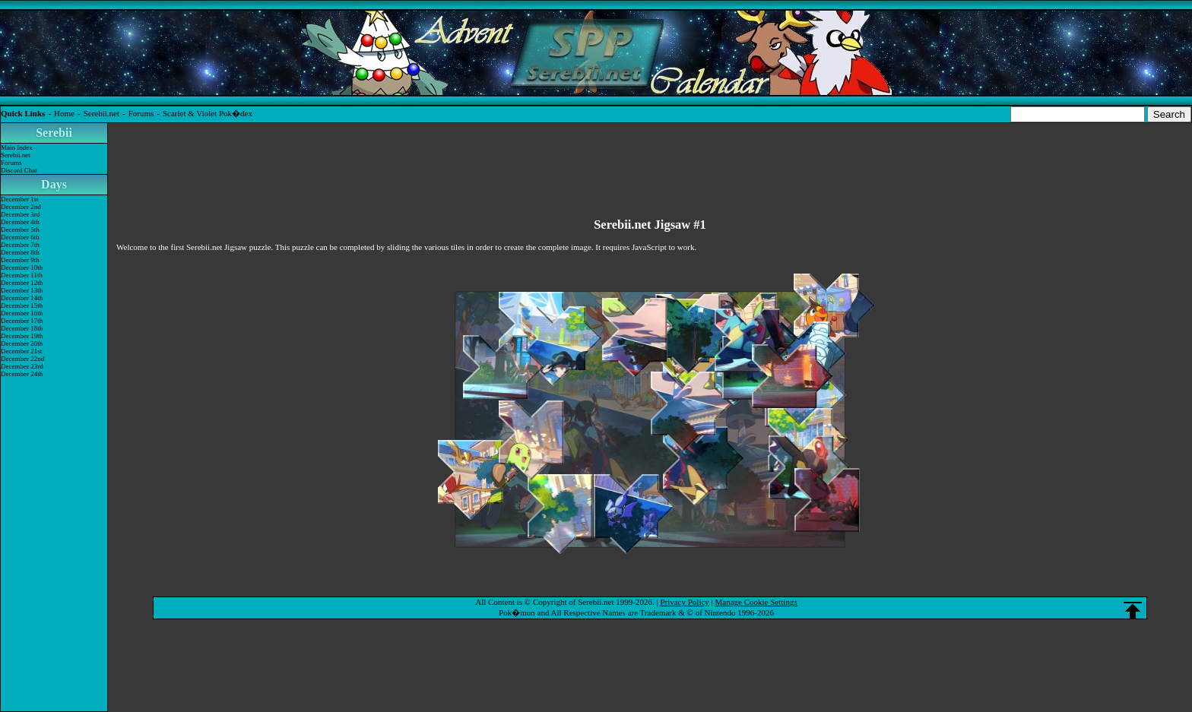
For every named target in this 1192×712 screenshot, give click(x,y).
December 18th (22, 328)
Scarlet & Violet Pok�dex (207, 113)
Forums (141, 113)
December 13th (22, 290)
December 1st (20, 199)
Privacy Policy (684, 601)
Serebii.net (101, 113)
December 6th (20, 237)
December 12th (22, 282)
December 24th (22, 374)
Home (64, 113)
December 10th (22, 267)
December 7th (20, 244)
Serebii (54, 132)
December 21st (21, 351)
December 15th (22, 305)
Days (54, 184)
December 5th (20, 229)
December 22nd (22, 358)
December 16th (22, 313)
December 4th (20, 222)
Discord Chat (19, 170)
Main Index (17, 147)
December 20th (22, 343)
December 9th (20, 260)
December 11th (22, 275)
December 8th (20, 252)
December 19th (22, 336)
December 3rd (20, 214)
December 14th (22, 298)
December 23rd (22, 366)
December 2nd (21, 206)
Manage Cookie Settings (756, 601)
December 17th (22, 320)
